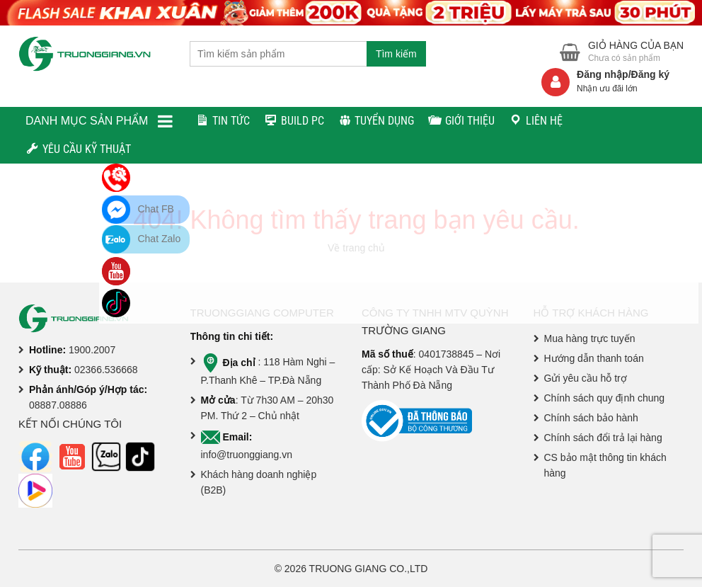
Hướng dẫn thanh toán (594, 358)
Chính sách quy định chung (604, 398)
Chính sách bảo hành (591, 417)
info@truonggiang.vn (246, 454)
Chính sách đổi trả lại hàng (603, 437)
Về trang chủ (356, 247)
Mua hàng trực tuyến (589, 338)
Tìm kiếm (396, 53)
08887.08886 (58, 405)
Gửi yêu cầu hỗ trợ (585, 378)
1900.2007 (92, 349)
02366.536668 (106, 369)
